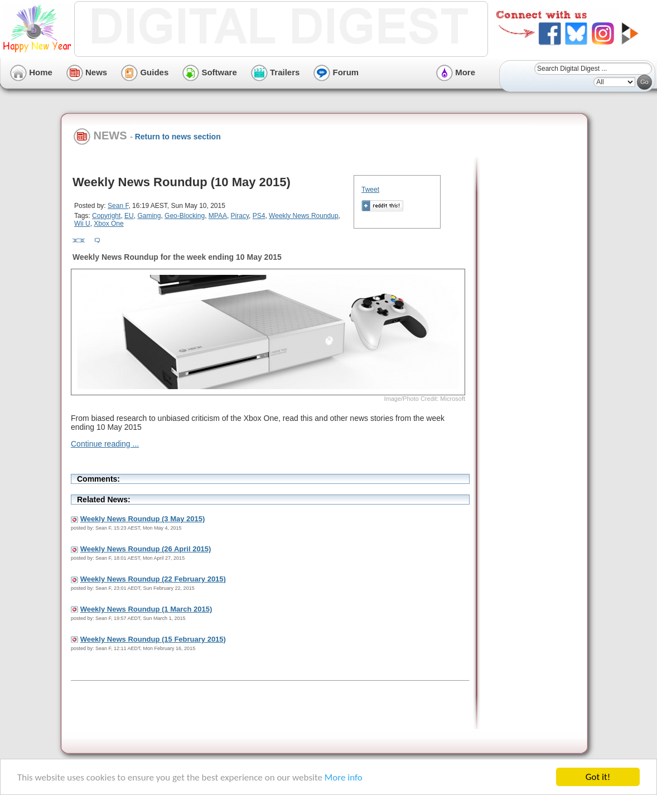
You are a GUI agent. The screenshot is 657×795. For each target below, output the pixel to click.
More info (344, 777)
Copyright (106, 216)
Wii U (82, 223)
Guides (144, 72)
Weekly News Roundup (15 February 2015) (153, 639)
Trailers (275, 72)
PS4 (259, 216)
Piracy (240, 216)
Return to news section (178, 136)
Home (31, 72)
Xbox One (108, 223)
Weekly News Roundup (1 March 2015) (146, 609)
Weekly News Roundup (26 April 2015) (145, 549)
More (455, 72)
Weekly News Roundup (304, 216)
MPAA (218, 216)
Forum (336, 72)
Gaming (149, 216)
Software (209, 72)
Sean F (118, 206)
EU (129, 216)
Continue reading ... (105, 443)
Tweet (370, 189)
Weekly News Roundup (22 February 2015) (153, 579)
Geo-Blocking (185, 216)
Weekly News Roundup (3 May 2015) (142, 519)
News (86, 72)
